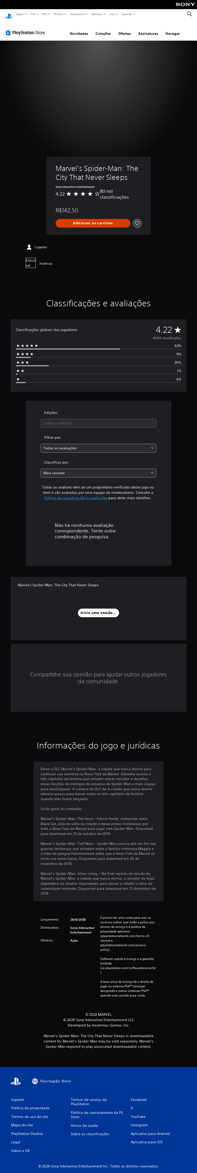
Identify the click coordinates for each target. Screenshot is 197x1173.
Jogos (19, 14)
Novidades (79, 28)
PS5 (32, 14)
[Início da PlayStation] (9, 14)
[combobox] (99, 418)
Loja (112, 14)
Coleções (103, 28)
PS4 (44, 14)
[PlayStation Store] (26, 28)
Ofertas (124, 28)
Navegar (173, 28)
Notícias (97, 14)
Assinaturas (148, 28)
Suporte (127, 14)
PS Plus (58, 14)
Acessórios (77, 14)
